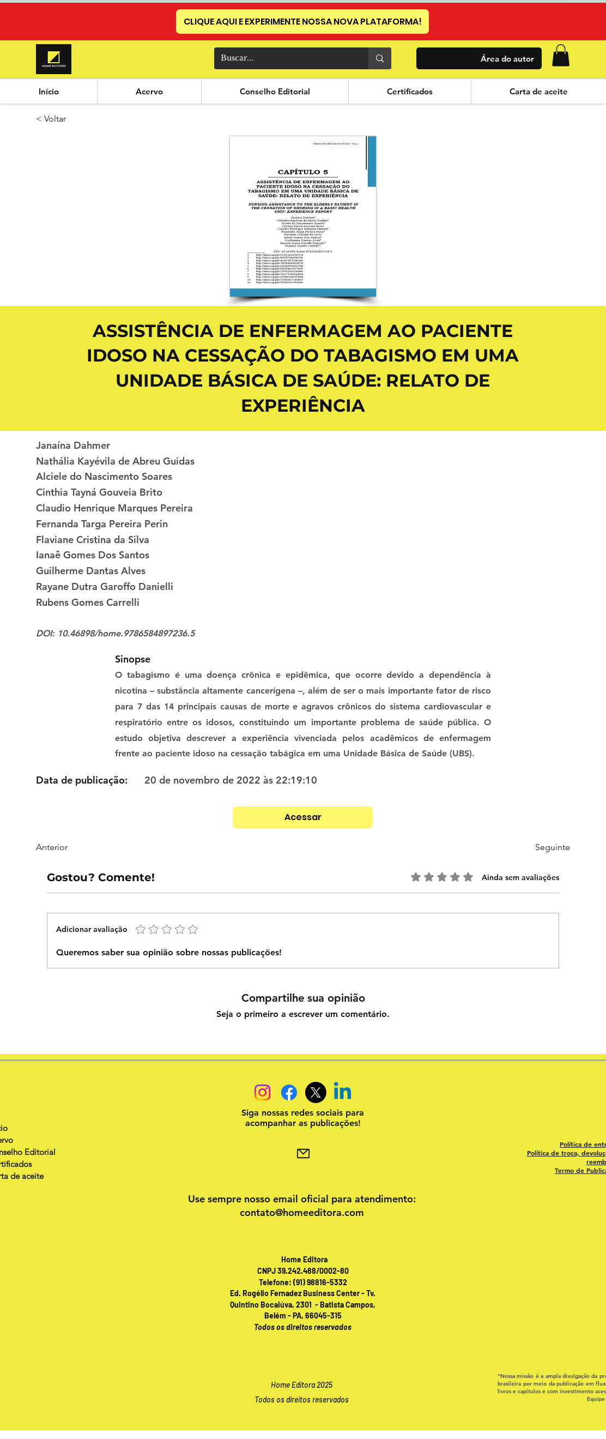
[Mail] (303, 1153)
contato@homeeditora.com (302, 1212)
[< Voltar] (72, 119)
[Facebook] (289, 1092)
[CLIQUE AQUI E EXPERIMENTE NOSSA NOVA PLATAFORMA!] (302, 21)
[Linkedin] (342, 1092)
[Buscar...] (283, 58)
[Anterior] (72, 847)
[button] (561, 55)
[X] (315, 1092)
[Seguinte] (534, 847)
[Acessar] (303, 817)
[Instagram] (262, 1092)
